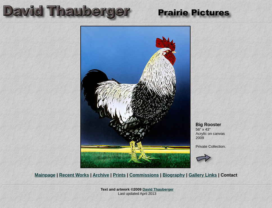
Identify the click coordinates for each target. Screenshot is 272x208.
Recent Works (74, 175)
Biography (174, 175)
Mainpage (45, 175)
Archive (101, 175)
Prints (119, 175)
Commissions (144, 175)
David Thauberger (158, 189)
